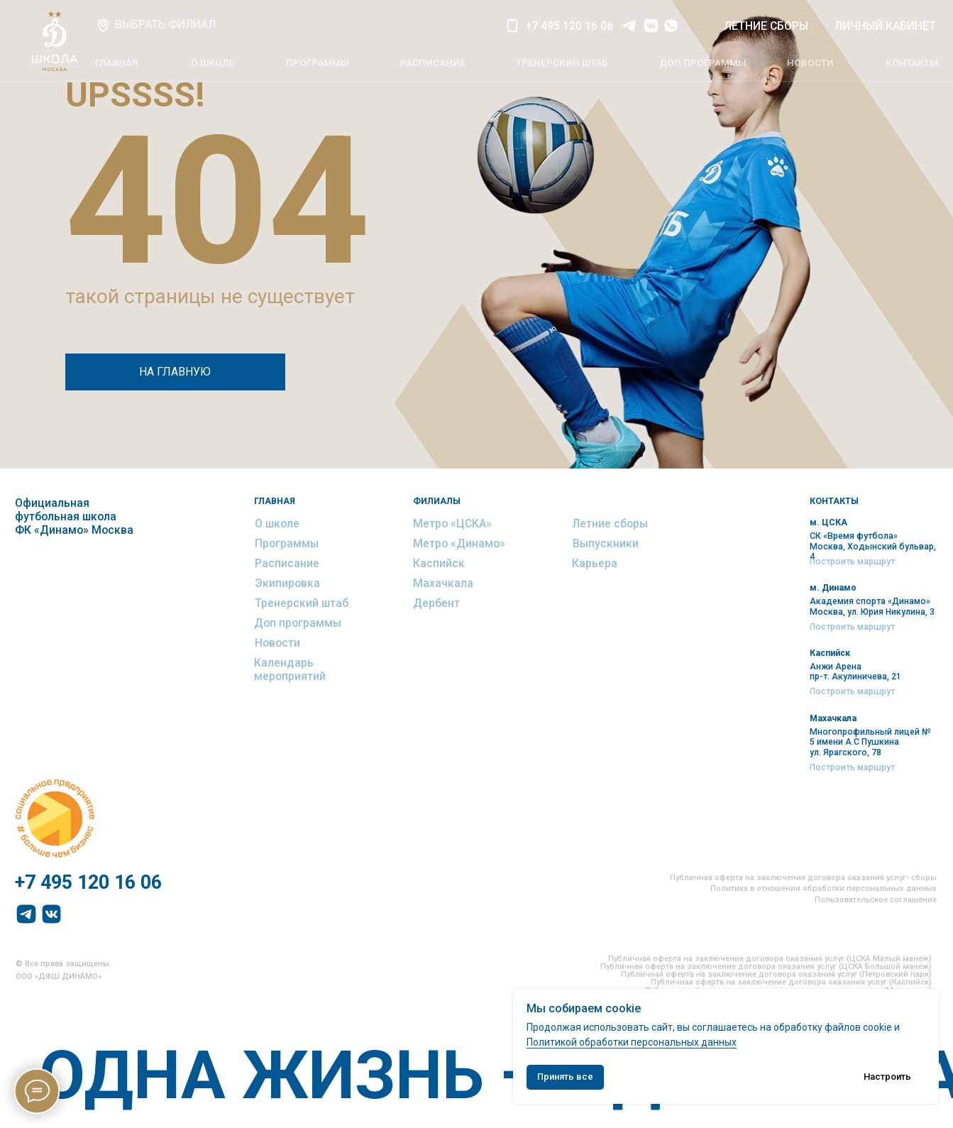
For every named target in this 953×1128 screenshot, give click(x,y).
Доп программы (297, 623)
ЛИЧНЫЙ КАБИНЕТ (885, 26)
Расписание (287, 563)
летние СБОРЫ (766, 26)
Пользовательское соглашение (876, 899)
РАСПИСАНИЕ (433, 63)
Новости (277, 643)
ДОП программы (703, 63)
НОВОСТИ (810, 63)
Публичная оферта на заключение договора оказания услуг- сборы (803, 877)
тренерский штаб (562, 63)
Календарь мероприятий (290, 669)
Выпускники (606, 543)
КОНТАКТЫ (912, 63)
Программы (287, 543)
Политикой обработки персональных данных (632, 1042)
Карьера (594, 563)
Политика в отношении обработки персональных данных (823, 888)
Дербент (436, 603)
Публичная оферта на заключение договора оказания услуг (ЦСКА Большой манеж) (766, 966)
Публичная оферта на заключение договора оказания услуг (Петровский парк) (776, 974)
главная (116, 63)
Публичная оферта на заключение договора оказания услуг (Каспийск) (791, 982)
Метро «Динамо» (459, 543)
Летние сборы (610, 523)
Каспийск (439, 563)
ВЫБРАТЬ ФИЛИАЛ (165, 24)
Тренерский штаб (301, 603)
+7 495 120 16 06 (569, 26)
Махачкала (443, 583)
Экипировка (287, 583)
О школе (277, 523)
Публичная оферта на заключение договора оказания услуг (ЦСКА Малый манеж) (770, 958)
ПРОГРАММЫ (317, 63)
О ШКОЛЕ (212, 63)
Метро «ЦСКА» (452, 523)
